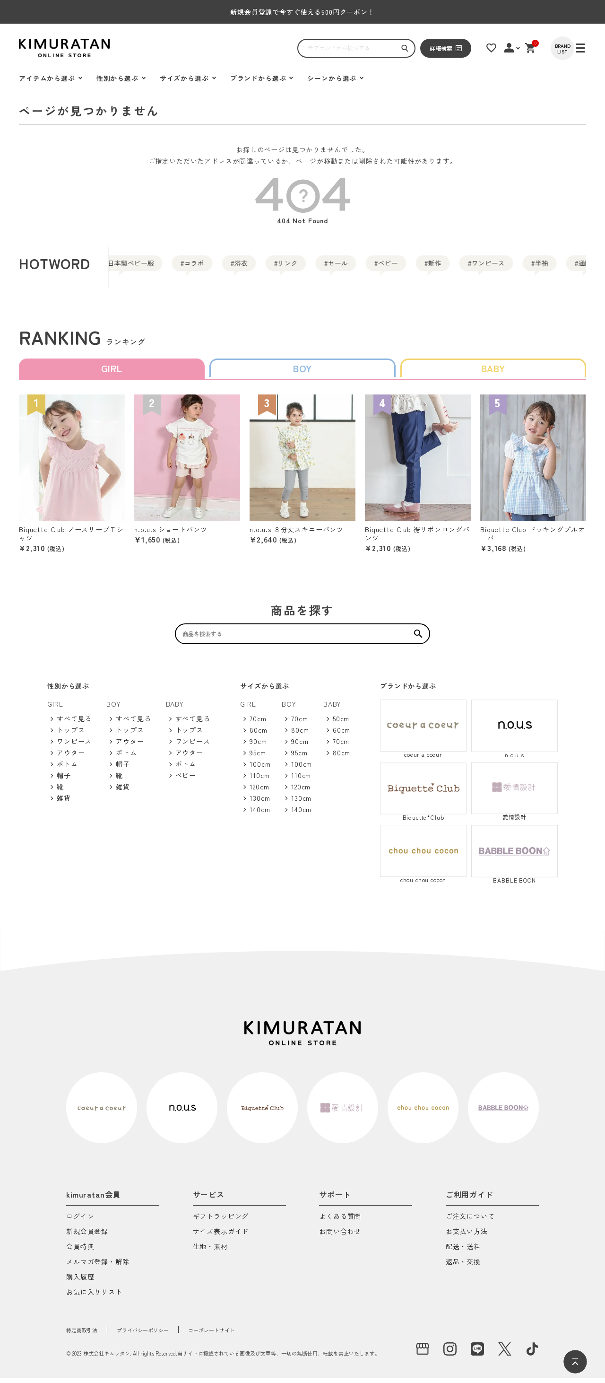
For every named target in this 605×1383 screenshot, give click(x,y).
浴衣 (256, 267)
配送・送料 (463, 1252)
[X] (504, 1354)
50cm (341, 723)
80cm (258, 735)
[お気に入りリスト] (500, 48)
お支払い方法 (467, 1237)
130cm (260, 803)
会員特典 (80, 1252)
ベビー (453, 267)
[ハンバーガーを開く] (31, 48)
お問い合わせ (340, 1237)
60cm (341, 735)
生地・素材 (210, 1252)
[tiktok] (532, 1354)
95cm (258, 757)
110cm (259, 780)
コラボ (194, 267)
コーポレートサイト (248, 1334)
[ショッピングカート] (541, 48)
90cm (258, 746)
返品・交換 (463, 1267)
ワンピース (74, 746)
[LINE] (477, 1354)
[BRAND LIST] (574, 48)
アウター (71, 757)
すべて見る (74, 723)
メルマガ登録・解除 (98, 1267)
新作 (515, 267)
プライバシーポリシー (163, 1334)
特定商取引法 (87, 1334)
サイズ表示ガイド (221, 1237)
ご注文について (470, 1222)
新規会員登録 (87, 1237)
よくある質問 (340, 1222)
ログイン (80, 1222)
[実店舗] (422, 1354)
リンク (319, 267)
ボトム (67, 769)
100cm (260, 769)
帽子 (64, 780)
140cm (260, 814)
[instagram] (450, 1354)
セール (386, 267)
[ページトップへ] (575, 1362)
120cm (259, 792)
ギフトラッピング (221, 1222)
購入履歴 (80, 1282)
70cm (258, 723)
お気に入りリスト (94, 1298)
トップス (71, 735)
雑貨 (64, 803)
